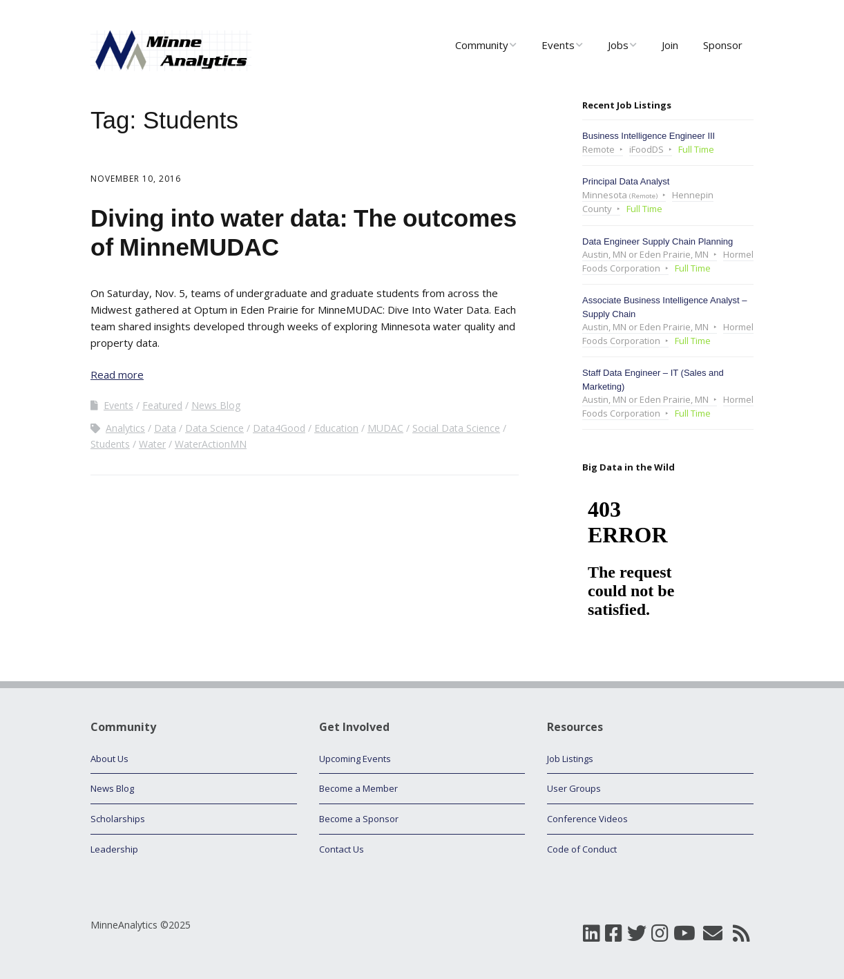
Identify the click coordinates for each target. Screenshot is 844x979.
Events (558, 45)
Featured (162, 405)
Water (152, 443)
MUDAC (385, 428)
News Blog (215, 405)
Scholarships (117, 818)
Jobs (618, 45)
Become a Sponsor (359, 818)
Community (481, 45)
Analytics (125, 428)
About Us (109, 758)
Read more (117, 374)
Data (165, 428)
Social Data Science (456, 428)
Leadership (114, 849)
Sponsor (722, 45)
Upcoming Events (355, 758)
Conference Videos (587, 818)
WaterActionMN (211, 443)
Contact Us (341, 849)
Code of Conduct (582, 849)
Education (336, 428)
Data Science (214, 428)
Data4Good (279, 428)
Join (670, 45)
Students (110, 443)
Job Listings (570, 758)
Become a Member (358, 788)
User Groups (574, 788)
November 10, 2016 (135, 178)
